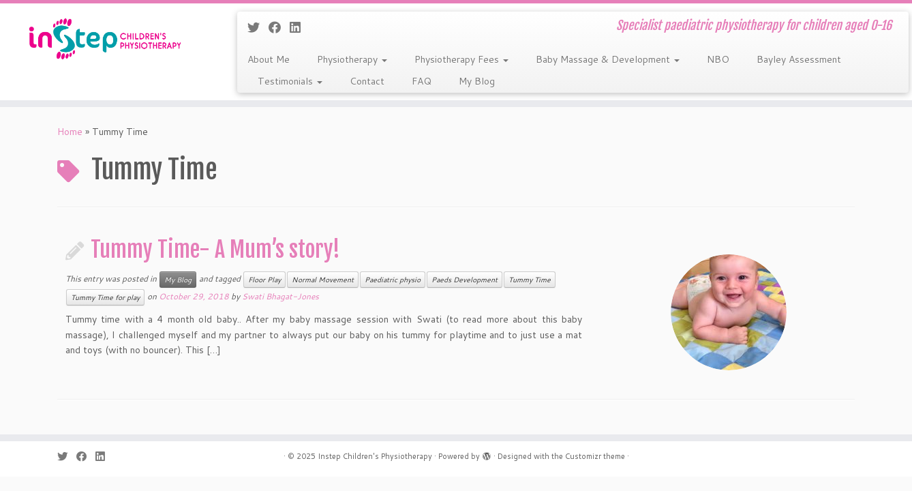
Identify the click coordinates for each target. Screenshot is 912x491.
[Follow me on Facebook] (279, 27)
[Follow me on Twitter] (258, 27)
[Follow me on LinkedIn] (299, 27)
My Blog (477, 81)
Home (69, 131)
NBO (718, 59)
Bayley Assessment (799, 59)
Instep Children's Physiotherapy (375, 456)
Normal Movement (323, 279)
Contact (367, 81)
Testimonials (290, 81)
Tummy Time (529, 279)
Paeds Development (464, 279)
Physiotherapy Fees (461, 59)
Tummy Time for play (105, 297)
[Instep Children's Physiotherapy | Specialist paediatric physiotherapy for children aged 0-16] (105, 39)
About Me (268, 59)
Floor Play (264, 279)
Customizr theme (595, 456)
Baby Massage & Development (608, 59)
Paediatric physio (393, 279)
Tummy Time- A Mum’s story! (215, 249)
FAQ (421, 81)
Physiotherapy (352, 59)
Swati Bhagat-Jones (280, 296)
